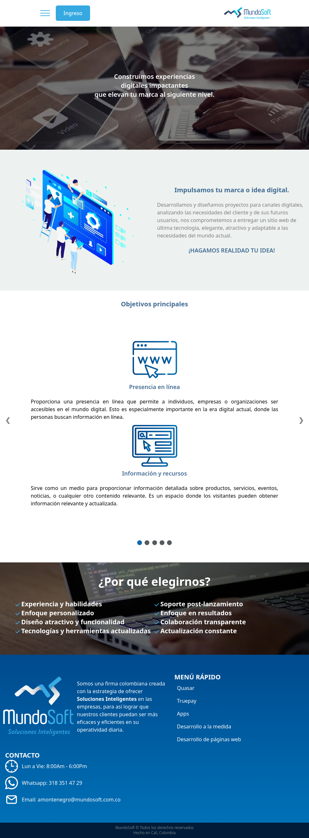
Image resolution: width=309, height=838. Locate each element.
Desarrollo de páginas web (209, 739)
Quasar (186, 688)
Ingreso (72, 13)
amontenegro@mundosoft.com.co (79, 799)
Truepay (186, 700)
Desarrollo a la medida (204, 726)
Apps (183, 713)
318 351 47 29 (65, 782)
